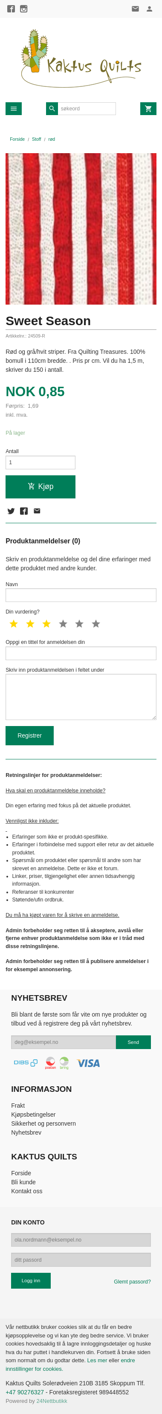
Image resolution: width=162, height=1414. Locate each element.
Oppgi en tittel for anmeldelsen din (81, 649)
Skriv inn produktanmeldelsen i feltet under (81, 693)
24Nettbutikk (51, 1401)
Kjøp (41, 486)
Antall (12, 451)
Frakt (18, 1105)
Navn (81, 591)
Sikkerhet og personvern (43, 1123)
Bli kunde (23, 1182)
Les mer (98, 1360)
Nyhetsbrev (26, 1132)
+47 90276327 (25, 1392)
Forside (17, 139)
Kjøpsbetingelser (33, 1114)
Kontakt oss (26, 1191)
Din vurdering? (23, 612)
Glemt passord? (132, 1282)
